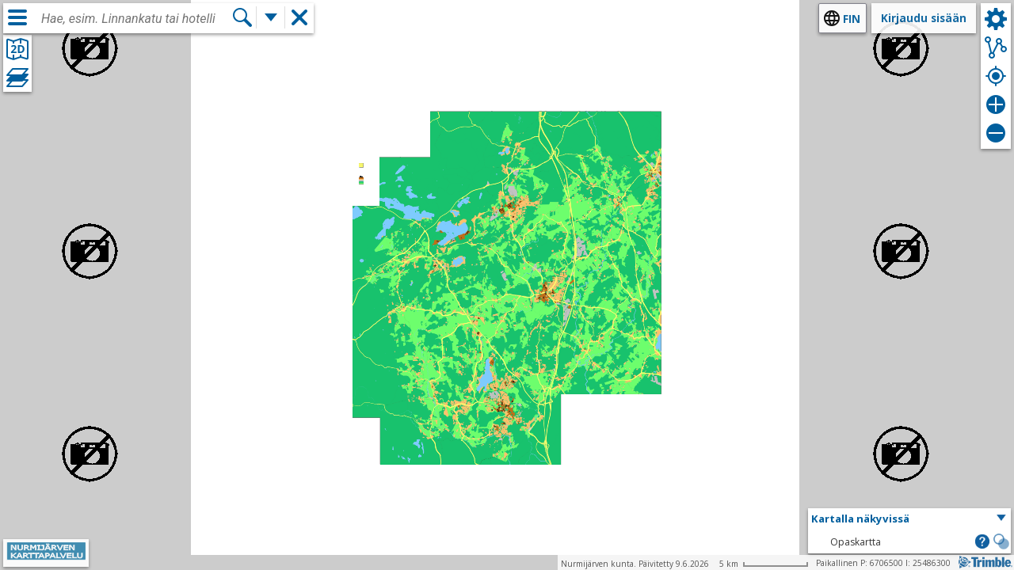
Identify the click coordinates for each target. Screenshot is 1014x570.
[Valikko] (17, 17)
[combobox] (136, 19)
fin (851, 18)
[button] (909, 519)
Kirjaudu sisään (923, 17)
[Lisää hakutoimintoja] (271, 17)
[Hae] (242, 17)
